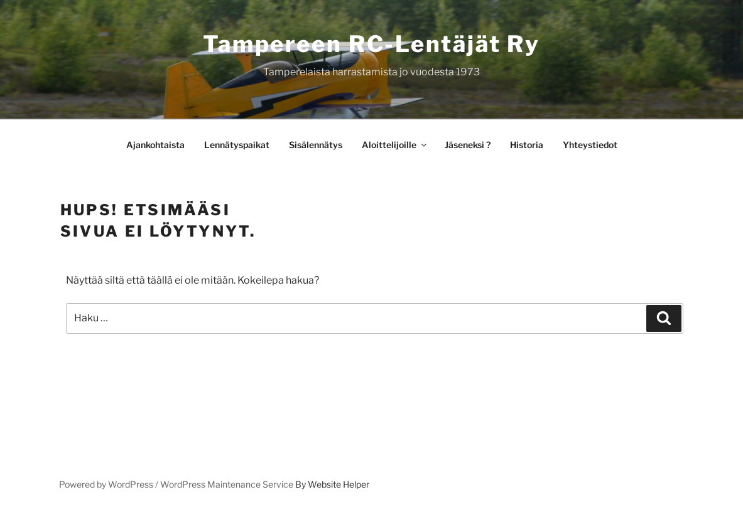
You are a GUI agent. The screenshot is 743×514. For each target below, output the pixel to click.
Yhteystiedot (590, 144)
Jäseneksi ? (468, 144)
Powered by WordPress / (109, 484)
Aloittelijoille (395, 144)
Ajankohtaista (155, 144)
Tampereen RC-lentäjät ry (371, 44)
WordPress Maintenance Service (226, 484)
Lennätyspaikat (236, 144)
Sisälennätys (315, 144)
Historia (526, 144)
